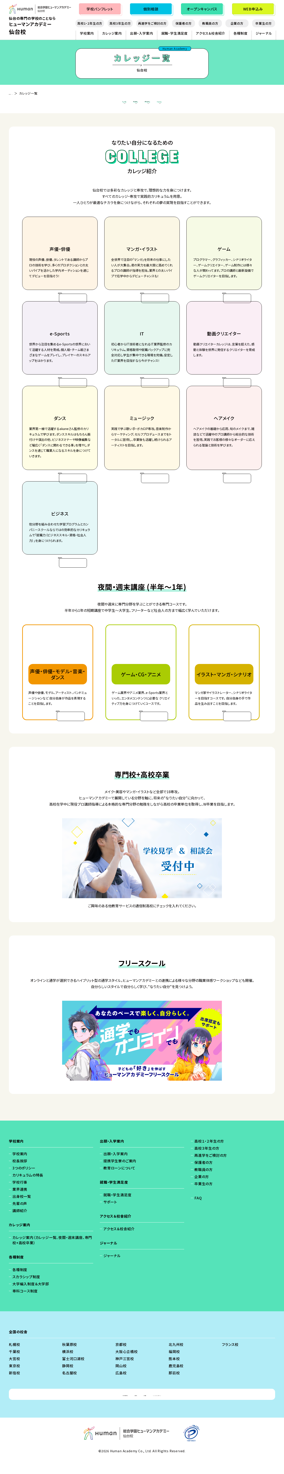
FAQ (198, 1211)
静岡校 (67, 1379)
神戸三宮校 (124, 1372)
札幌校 (14, 1358)
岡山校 (120, 1379)
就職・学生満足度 (174, 33)
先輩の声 (19, 1217)
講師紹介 (19, 1224)
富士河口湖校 (73, 1372)
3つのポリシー (24, 1182)
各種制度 (240, 33)
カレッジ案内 (112, 33)
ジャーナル (264, 33)
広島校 (120, 1386)
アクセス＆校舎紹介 (210, 33)
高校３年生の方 (206, 1162)
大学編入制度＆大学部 (30, 1297)
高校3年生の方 (120, 23)
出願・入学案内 (141, 33)
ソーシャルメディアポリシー (181, 1408)
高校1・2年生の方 (89, 23)
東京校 (14, 1379)
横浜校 (67, 1365)
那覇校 (174, 1386)
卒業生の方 (263, 23)
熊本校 (174, 1372)
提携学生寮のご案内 (119, 1174)
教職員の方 (210, 23)
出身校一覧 (21, 1210)
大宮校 (14, 1372)
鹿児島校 (176, 1379)
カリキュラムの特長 (27, 1189)
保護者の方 (184, 23)
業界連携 (19, 1203)
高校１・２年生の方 (209, 1155)
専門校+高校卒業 (156, 104)
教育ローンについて (119, 1182)
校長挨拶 (19, 1174)
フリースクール (194, 104)
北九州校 (176, 1358)
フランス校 (230, 1358)
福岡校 (174, 1365)
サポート (110, 1215)
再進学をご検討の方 (152, 23)
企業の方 (237, 23)
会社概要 (146, 1408)
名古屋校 (69, 1386)
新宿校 (14, 1386)
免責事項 (124, 1408)
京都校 (120, 1358)
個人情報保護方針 (95, 1408)
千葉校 (14, 1365)
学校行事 (19, 1196)
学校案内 (87, 33)
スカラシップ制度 (26, 1290)
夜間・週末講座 (118, 104)
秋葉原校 (69, 1358)
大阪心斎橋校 (126, 1365)
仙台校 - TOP (19, 93)
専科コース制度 (25, 1305)
